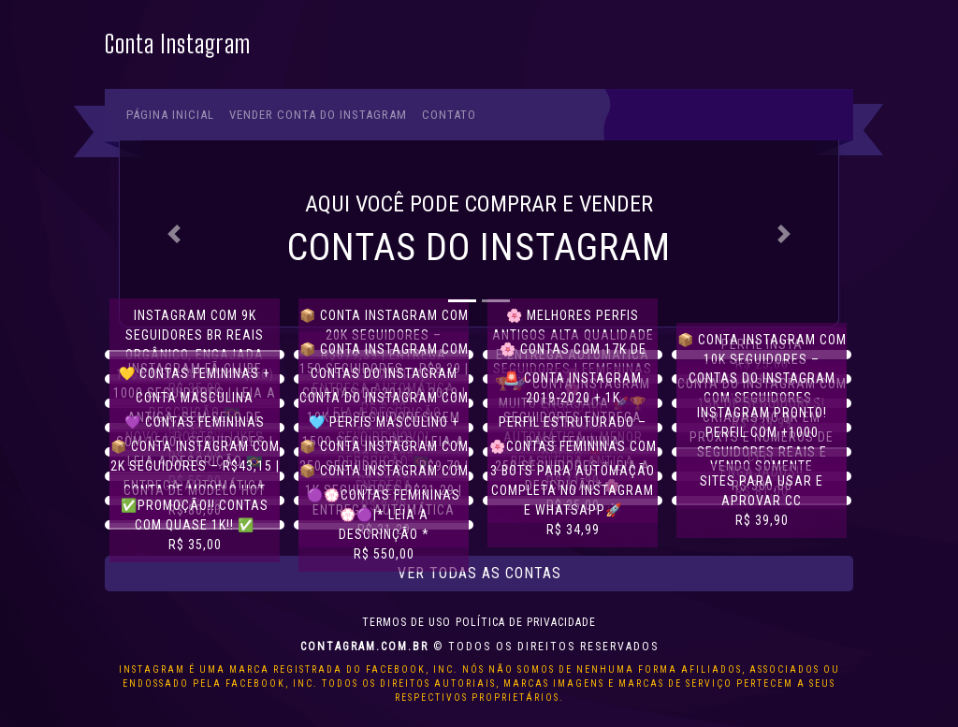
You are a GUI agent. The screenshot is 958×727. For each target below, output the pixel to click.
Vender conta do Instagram (318, 115)
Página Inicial (170, 115)
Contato (449, 115)
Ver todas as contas (479, 573)
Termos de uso (406, 622)
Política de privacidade (526, 622)
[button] (173, 233)
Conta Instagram (178, 44)
